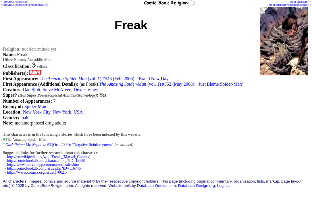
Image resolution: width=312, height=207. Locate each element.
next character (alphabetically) (289, 4)
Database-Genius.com (156, 185)
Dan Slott (31, 89)
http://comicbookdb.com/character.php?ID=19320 (46, 160)
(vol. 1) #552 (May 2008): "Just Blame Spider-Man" (171, 84)
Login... (223, 185)
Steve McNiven (57, 89)
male (24, 117)
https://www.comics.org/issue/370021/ (37, 172)
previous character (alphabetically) (25, 4)
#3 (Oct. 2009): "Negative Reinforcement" (59, 145)
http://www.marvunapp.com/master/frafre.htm (43, 164)
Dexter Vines (86, 89)
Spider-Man (35, 106)
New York (62, 112)
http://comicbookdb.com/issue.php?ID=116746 (44, 168)
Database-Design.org (196, 185)
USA (78, 112)
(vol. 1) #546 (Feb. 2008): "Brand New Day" (105, 78)
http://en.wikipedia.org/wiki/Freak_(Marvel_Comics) (48, 157)
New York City (36, 112)
